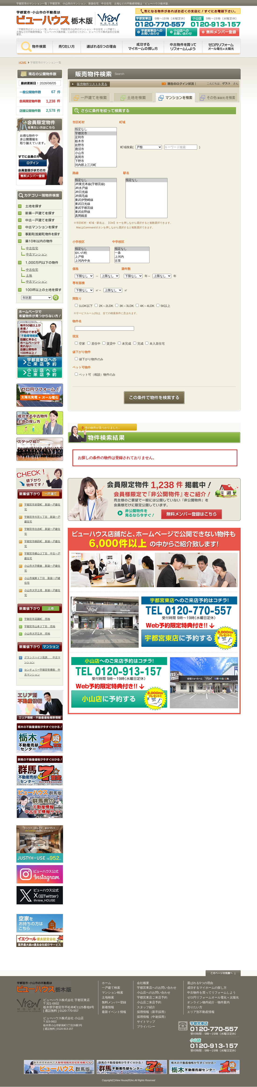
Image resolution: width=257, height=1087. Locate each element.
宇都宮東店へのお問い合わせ (150, 32)
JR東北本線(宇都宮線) (96, 184)
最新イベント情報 (114, 1012)
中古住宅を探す (40, 220)
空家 (80, 343)
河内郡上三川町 (96, 165)
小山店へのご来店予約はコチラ (40, 372)
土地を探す (40, 206)
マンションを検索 (175, 97)
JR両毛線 (96, 196)
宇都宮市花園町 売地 (37, 618)
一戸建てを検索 (90, 97)
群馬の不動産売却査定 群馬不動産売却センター (39, 770)
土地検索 (108, 997)
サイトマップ (146, 1021)
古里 (132, 261)
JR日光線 (96, 192)
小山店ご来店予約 (149, 1002)
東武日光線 (96, 204)
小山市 (96, 153)
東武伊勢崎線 (96, 200)
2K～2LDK (104, 306)
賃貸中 (109, 343)
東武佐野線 (96, 212)
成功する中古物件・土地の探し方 (39, 422)
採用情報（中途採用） (152, 1016)
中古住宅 (32, 248)
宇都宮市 (96, 133)
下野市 (96, 161)
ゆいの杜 (92, 253)
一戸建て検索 (111, 987)
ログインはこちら (33, 162)
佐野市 (96, 145)
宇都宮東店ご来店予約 (152, 997)
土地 (29, 275)
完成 (138, 343)
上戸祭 (92, 257)
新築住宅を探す (40, 213)
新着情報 (108, 1007)
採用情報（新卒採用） (152, 1012)
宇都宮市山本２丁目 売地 (39, 626)
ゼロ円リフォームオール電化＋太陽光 (213, 997)
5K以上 (163, 306)
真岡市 (96, 157)
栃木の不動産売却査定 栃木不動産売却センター (39, 738)
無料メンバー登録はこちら (191, 514)
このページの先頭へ (223, 973)
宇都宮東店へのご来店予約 (40, 362)
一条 (132, 253)
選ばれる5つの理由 (101, 46)
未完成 (124, 343)
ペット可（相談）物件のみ (95, 374)
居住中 (93, 343)
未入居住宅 (155, 343)
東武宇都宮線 (96, 208)
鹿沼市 (96, 149)
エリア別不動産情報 (200, 1012)
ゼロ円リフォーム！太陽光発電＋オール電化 (39, 395)
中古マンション (36, 254)
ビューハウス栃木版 (44, 987)
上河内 (132, 257)
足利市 (96, 137)
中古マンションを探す (40, 227)
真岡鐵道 (96, 216)
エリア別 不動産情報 (39, 705)
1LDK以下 (84, 306)
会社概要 (143, 983)
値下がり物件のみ (89, 359)
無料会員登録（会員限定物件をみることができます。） (33, 175)
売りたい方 (67, 46)
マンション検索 (112, 992)
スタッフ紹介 (39, 449)
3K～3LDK (124, 306)
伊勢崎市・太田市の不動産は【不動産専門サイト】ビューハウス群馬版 (39, 803)
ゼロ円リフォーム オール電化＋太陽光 (221, 46)
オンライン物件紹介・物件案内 (208, 1002)
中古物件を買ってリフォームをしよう (183, 46)
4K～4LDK (145, 306)
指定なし (96, 129)
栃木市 (96, 141)
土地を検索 (133, 97)
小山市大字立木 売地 (37, 633)
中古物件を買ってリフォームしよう (211, 992)
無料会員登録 (219, 32)
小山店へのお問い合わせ (182, 32)
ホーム (106, 983)
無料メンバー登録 (114, 1002)
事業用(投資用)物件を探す (40, 234)
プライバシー (146, 1026)
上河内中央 (92, 261)
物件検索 (34, 46)
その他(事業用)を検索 (218, 97)
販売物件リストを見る (92, 84)
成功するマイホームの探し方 (143, 46)
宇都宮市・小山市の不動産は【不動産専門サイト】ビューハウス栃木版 (49, 18)
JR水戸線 (96, 188)
